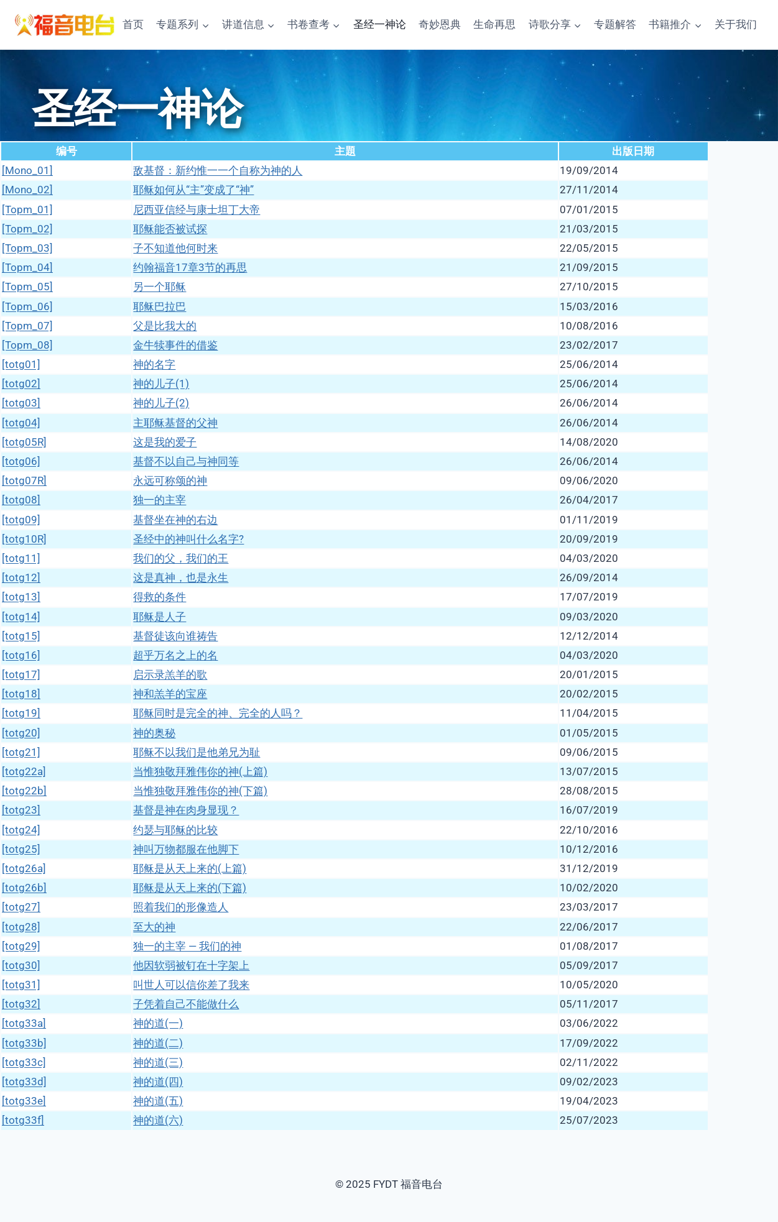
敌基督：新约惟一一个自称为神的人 (217, 170)
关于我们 (736, 24)
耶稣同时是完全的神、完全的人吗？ (217, 713)
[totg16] (21, 655)
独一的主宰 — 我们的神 (187, 946)
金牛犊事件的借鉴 (175, 345)
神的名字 (154, 364)
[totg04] (21, 422)
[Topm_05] (27, 286)
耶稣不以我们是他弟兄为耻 (196, 752)
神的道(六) (158, 1120)
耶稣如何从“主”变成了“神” (193, 189)
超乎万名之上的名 (175, 655)
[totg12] (21, 577)
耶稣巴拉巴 (159, 306)
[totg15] (21, 636)
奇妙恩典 (440, 24)
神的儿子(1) (161, 383)
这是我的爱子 (165, 442)
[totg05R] (24, 442)
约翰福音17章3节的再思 (190, 267)
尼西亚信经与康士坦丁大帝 (196, 209)
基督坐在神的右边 (175, 519)
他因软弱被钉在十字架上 (191, 965)
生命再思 (494, 24)
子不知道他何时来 (175, 248)
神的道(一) (158, 1023)
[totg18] (21, 693)
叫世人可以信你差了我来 (191, 984)
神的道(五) (158, 1101)
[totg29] (21, 946)
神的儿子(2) (161, 403)
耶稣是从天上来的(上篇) (189, 868)
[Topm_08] (27, 345)
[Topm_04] (27, 267)
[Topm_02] (27, 229)
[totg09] (21, 519)
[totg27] (21, 907)
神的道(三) (158, 1062)
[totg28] (21, 927)
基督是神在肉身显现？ (186, 810)
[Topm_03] (27, 248)
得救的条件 (159, 596)
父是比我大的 (165, 325)
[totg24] (21, 830)
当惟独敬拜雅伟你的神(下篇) (200, 790)
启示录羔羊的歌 (170, 674)
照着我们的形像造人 (180, 907)
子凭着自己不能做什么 (186, 1004)
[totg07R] (24, 480)
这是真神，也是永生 (180, 577)
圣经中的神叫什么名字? (188, 539)
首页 (133, 24)
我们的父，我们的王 (180, 558)
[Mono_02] (27, 189)
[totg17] (21, 674)
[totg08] (21, 500)
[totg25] (21, 849)
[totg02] (21, 383)
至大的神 (154, 927)
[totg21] (21, 752)
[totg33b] (24, 1043)
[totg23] (21, 810)
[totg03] (21, 403)
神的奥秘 (154, 733)
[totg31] (21, 984)
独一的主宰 (159, 500)
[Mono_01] (27, 170)
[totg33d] (24, 1081)
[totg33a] (24, 1023)
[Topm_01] (27, 209)
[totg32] (21, 1004)
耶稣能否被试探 (170, 229)
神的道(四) (158, 1081)
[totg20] (21, 733)
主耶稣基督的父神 (175, 422)
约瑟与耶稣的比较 (175, 830)
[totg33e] (24, 1101)
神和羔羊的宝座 (170, 693)
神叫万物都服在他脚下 (186, 849)
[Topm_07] (27, 325)
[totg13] (21, 596)
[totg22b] (24, 790)
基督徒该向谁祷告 (175, 636)
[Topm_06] (27, 306)
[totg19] (21, 713)
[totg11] (21, 558)
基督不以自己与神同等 (186, 461)
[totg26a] (24, 868)
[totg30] (21, 965)
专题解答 (615, 24)
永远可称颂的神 (170, 480)
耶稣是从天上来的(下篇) (189, 887)
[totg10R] (24, 539)
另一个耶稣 (159, 286)
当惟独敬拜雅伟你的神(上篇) (200, 771)
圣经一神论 (379, 24)
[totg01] (21, 364)
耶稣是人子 (159, 616)
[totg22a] (24, 771)
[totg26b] (24, 887)
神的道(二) (158, 1043)
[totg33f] (23, 1120)
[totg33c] (24, 1062)
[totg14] (21, 616)
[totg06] (21, 461)
